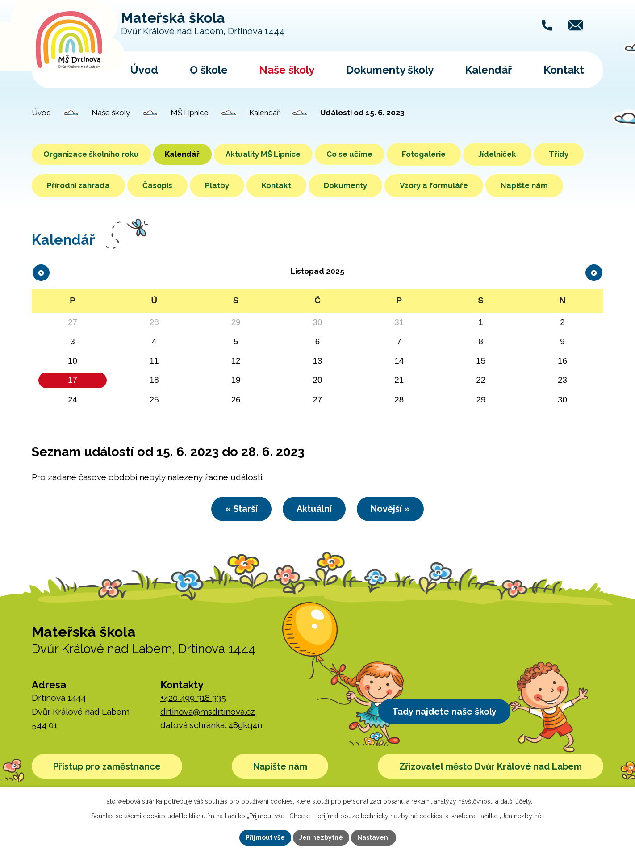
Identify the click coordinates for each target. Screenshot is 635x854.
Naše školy (286, 69)
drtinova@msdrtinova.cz (207, 744)
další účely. (516, 801)
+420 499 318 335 (193, 731)
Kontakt (563, 69)
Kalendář (488, 69)
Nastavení (373, 837)
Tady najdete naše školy (448, 745)
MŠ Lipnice (190, 112)
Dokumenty (397, 185)
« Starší (233, 541)
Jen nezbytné (321, 837)
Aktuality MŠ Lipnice (280, 154)
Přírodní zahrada (130, 185)
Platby (269, 185)
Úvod (144, 69)
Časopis (210, 185)
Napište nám (70, 216)
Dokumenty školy (390, 69)
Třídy (57, 185)
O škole (209, 69)
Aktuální (314, 541)
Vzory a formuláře (486, 185)
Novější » (398, 541)
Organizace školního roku (94, 154)
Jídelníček (524, 154)
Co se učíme (373, 154)
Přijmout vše (265, 837)
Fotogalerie (450, 154)
